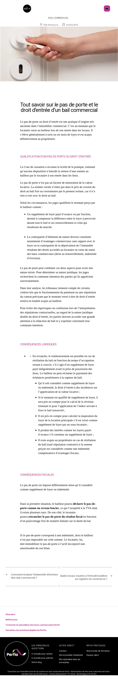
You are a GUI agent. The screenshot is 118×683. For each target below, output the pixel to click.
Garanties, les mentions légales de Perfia (25, 639)
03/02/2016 (72, 29)
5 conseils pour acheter (42, 667)
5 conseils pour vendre (42, 663)
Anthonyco (52, 29)
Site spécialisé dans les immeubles (69, 670)
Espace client (92, 664)
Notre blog (37, 671)
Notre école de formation (98, 660)
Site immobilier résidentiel (71, 664)
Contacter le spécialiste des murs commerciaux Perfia (32, 634)
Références (11, 629)
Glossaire (10, 623)
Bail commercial (59, 22)
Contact (63, 660)
